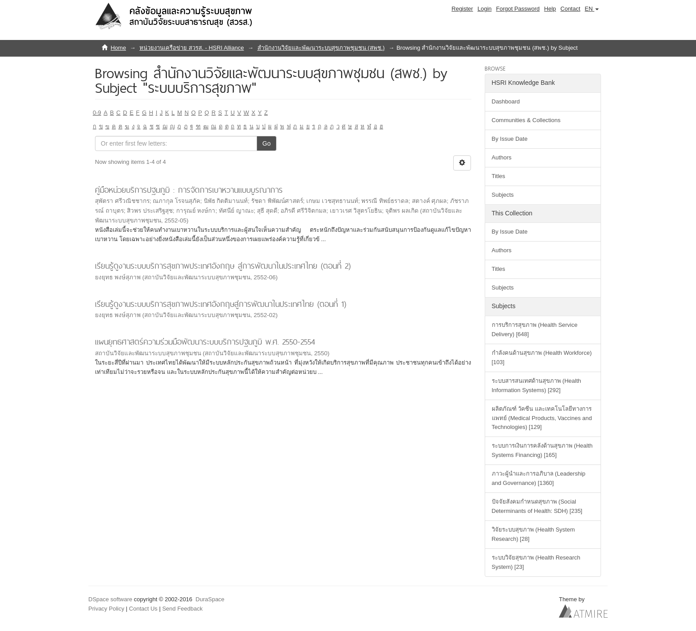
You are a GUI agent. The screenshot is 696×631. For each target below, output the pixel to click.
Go (266, 143)
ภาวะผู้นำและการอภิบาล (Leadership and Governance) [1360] (538, 478)
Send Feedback (182, 608)
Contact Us (143, 608)
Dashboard (506, 101)
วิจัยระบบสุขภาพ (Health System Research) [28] (533, 534)
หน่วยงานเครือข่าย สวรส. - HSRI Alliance (191, 47)
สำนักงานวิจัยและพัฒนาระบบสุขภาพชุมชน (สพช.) (321, 47)
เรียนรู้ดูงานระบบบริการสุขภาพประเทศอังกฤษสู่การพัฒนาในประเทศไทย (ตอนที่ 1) (220, 304)
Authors (502, 157)
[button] (591, 9)
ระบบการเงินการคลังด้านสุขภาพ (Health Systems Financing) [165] (542, 450)
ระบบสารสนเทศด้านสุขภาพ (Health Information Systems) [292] (536, 385)
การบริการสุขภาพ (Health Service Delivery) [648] (534, 329)
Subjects (503, 194)
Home (118, 47)
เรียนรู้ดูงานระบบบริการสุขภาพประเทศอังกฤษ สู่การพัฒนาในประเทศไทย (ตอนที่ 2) (223, 266)
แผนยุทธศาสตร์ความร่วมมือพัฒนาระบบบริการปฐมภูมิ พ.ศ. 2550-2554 (205, 342)
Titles (499, 176)
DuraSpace (210, 599)
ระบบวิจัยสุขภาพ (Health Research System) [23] (536, 562)
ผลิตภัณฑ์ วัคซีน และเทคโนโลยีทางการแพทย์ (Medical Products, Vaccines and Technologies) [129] (542, 418)
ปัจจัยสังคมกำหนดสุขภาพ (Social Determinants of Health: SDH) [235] (537, 506)
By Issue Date (510, 138)
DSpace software (110, 599)
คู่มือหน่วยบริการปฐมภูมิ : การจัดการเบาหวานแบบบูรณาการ (189, 190)
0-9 (97, 112)
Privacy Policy (106, 608)
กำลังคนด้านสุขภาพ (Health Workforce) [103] (542, 357)
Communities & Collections (526, 120)
